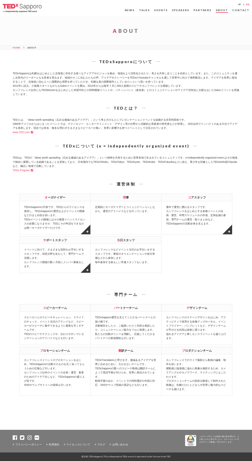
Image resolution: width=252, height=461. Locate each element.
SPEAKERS (180, 10)
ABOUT (222, 10)
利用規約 (54, 444)
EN (247, 4)
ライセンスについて (78, 444)
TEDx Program (21, 170)
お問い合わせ (120, 444)
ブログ (101, 444)
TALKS (144, 10)
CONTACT (240, 10)
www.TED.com (21, 132)
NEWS (130, 10)
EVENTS (161, 10)
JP (239, 4)
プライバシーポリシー (28, 444)
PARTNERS (202, 10)
